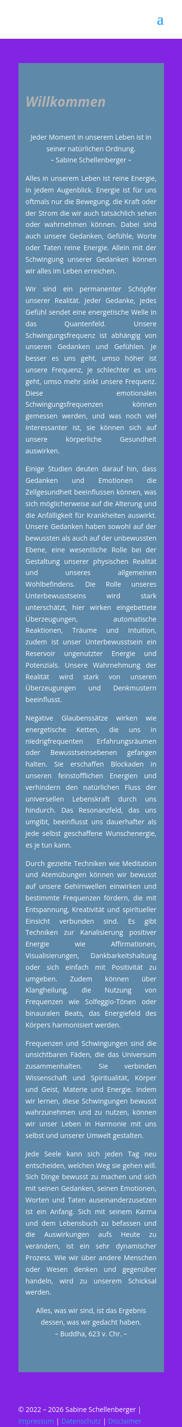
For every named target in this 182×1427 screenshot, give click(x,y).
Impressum (36, 1421)
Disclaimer (124, 1421)
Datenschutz (80, 1421)
